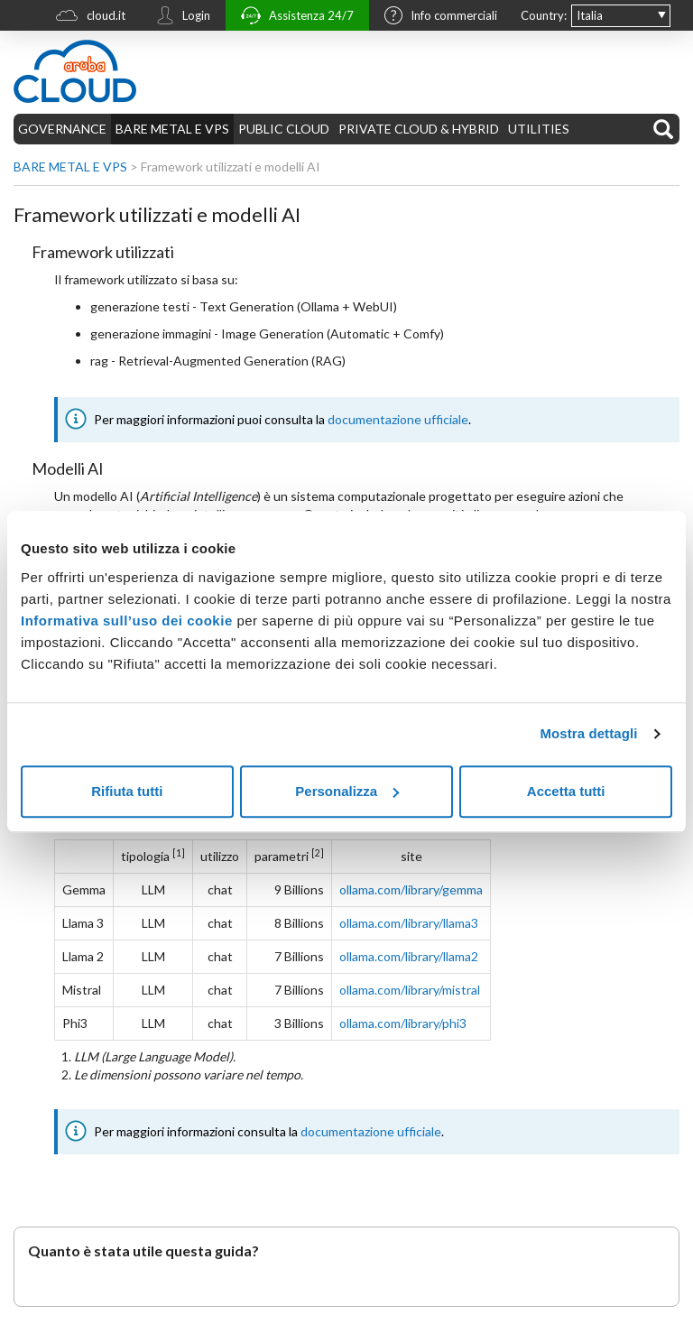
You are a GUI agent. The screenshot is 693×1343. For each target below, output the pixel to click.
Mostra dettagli (588, 733)
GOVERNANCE (62, 128)
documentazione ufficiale (398, 419)
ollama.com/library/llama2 (408, 956)
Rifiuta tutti (126, 791)
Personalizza (347, 791)
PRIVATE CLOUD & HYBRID (418, 128)
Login (178, 17)
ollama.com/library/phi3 (403, 1023)
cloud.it (86, 18)
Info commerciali (436, 17)
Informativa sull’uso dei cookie (127, 620)
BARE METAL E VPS (172, 128)
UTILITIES (538, 128)
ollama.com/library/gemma (411, 889)
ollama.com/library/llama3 (408, 923)
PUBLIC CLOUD (283, 128)
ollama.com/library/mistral (409, 989)
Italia (590, 15)
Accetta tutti (566, 791)
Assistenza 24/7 (293, 17)
